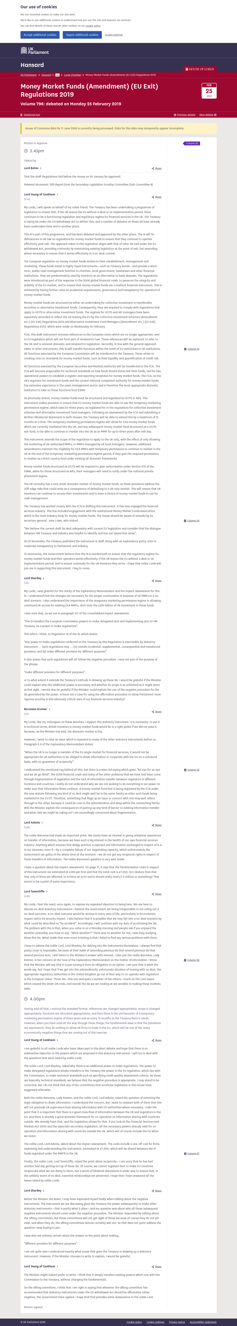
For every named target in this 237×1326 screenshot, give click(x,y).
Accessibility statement (203, 1322)
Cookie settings (114, 34)
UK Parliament (29, 75)
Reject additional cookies (82, 35)
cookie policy (93, 25)
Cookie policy (134, 1322)
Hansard (32, 65)
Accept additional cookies (40, 35)
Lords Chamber (72, 75)
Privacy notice (177, 1322)
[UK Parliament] (35, 50)
